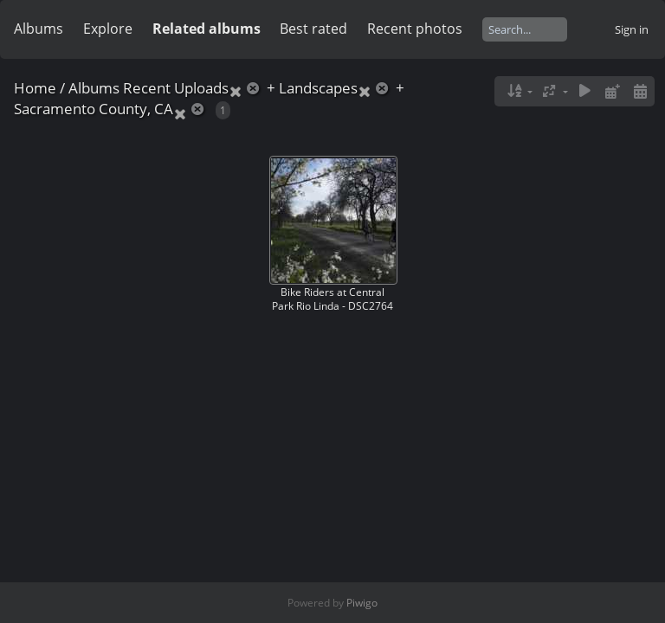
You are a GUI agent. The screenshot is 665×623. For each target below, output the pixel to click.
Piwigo (362, 602)
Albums (38, 28)
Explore (107, 28)
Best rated (313, 28)
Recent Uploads (176, 88)
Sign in (632, 29)
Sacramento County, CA (93, 109)
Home (35, 88)
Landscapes (318, 88)
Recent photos (414, 28)
